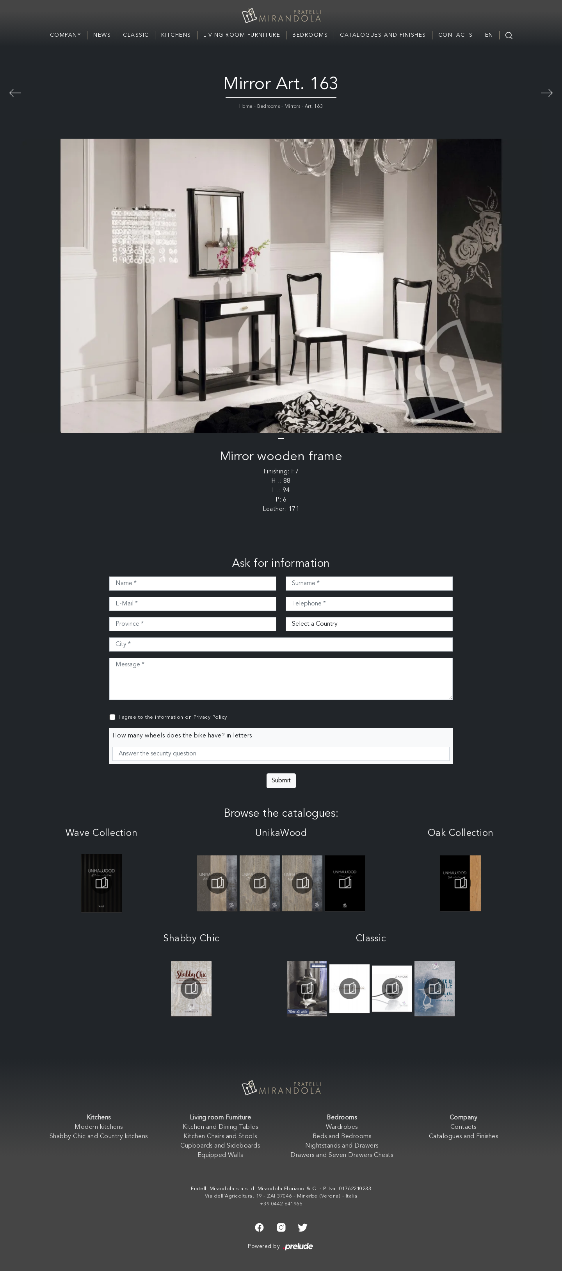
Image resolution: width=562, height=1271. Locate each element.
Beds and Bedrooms (342, 1137)
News (102, 35)
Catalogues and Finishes (383, 35)
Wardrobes (342, 1127)
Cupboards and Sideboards (220, 1146)
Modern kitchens (99, 1127)
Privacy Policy (210, 717)
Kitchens (176, 35)
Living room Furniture (242, 35)
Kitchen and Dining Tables (220, 1127)
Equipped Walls (220, 1155)
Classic (136, 35)
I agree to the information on (173, 717)
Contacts (455, 35)
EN (489, 35)
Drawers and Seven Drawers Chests (341, 1155)
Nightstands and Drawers (342, 1146)
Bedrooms (310, 35)
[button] (281, 438)
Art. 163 (314, 106)
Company (66, 35)
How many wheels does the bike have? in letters (182, 736)
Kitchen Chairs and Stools (220, 1137)
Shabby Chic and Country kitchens (99, 1137)
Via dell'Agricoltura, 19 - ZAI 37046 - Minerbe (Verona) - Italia (281, 1196)
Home (246, 106)
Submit (281, 781)
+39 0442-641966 (281, 1204)
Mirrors (293, 106)
